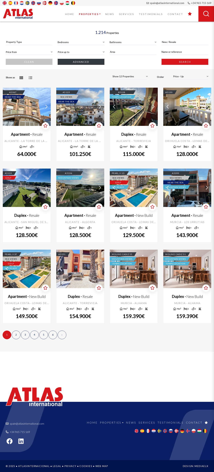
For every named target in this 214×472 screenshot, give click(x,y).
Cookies (85, 466)
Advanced (81, 61)
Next (46, 107)
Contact (175, 14)
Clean (29, 61)
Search (185, 61)
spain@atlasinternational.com (165, 2)
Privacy (70, 466)
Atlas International (20, 14)
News (109, 14)
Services (126, 14)
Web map (101, 466)
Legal (57, 466)
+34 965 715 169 (199, 2)
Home (69, 14)
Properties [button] (89, 14)
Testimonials (151, 14)
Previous (7, 107)
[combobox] (29, 42)
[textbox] (29, 42)
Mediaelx (201, 466)
